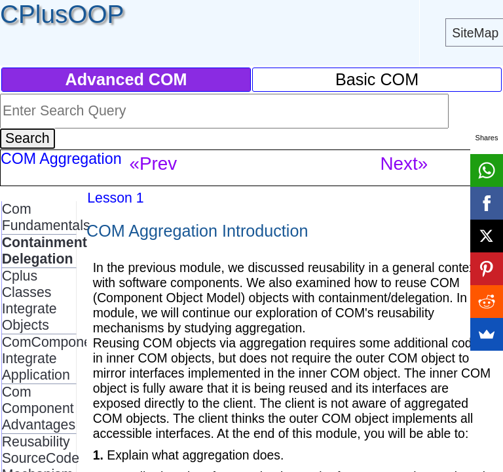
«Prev (153, 163)
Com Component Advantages (38, 408)
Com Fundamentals (46, 217)
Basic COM (377, 79)
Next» (404, 163)
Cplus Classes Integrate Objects (29, 300)
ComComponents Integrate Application (56, 358)
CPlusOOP (62, 14)
